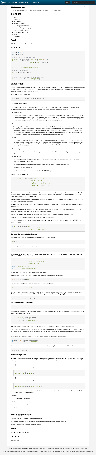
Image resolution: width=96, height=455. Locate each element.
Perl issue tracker (56, 451)
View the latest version (55, 10)
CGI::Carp (14, 440)
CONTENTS (16, 14)
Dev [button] (26, 2)
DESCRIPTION (18, 21)
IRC (69, 451)
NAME (15, 17)
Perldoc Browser (9, 2)
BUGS (15, 34)
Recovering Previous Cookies (24, 28)
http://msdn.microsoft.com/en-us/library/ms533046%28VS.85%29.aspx (32, 170)
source (19, 7)
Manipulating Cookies (22, 30)
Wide (67, 2)
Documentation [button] (35, 2)
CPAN (23, 7)
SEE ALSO (17, 36)
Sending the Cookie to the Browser (25, 27)
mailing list (64, 451)
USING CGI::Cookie (19, 23)
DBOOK (30, 448)
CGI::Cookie (14, 7)
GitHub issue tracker (48, 448)
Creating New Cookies (22, 25)
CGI (18, 440)
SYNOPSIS (17, 19)
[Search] (83, 2)
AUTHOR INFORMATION (21, 32)
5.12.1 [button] (21, 2)
